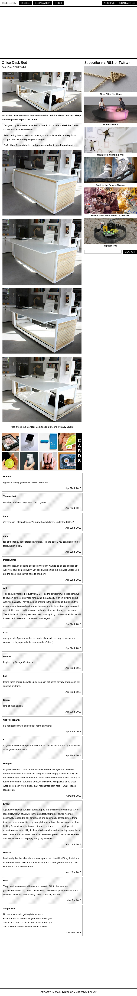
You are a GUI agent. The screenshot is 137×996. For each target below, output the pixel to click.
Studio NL (46, 125)
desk (15, 115)
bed (51, 115)
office (34, 119)
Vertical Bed (33, 427)
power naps (17, 119)
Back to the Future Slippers (110, 185)
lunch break (23, 135)
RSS (110, 62)
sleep (78, 115)
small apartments (65, 145)
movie (58, 135)
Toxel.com (9, 3)
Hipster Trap (110, 245)
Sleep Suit (46, 427)
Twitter (124, 62)
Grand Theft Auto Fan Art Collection (110, 215)
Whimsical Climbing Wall (110, 154)
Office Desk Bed (14, 62)
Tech (58, 3)
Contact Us (127, 3)
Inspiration (42, 3)
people (40, 145)
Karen (6, 700)
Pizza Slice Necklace (111, 94)
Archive (109, 3)
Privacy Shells (65, 427)
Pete (5, 880)
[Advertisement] (68, 32)
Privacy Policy (87, 992)
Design (25, 3)
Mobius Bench (111, 124)
